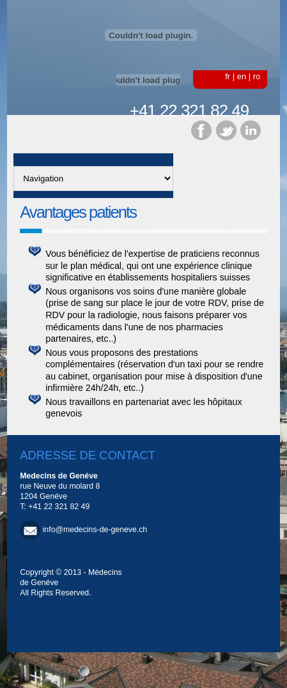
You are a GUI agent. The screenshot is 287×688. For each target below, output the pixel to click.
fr (227, 76)
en (241, 76)
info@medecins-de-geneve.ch (95, 529)
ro (257, 76)
